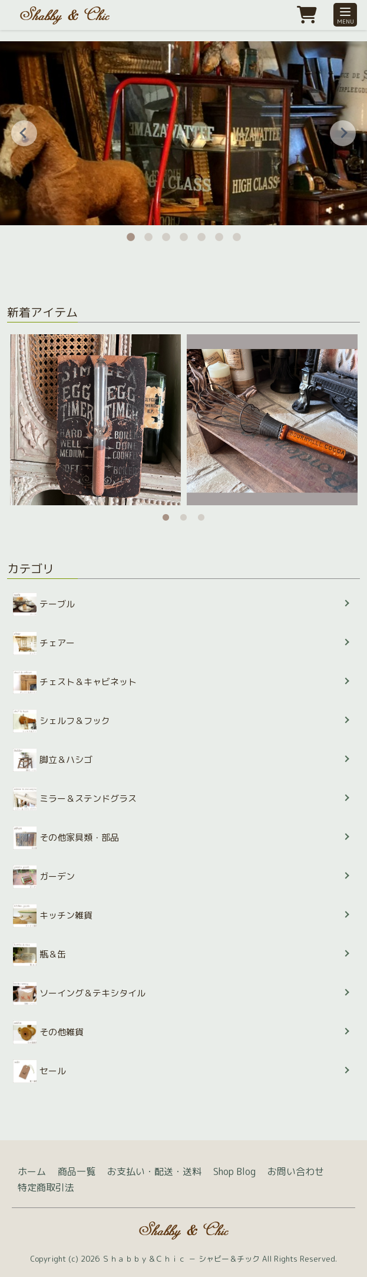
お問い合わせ (295, 1171)
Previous (24, 133)
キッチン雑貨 (52, 915)
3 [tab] (166, 234)
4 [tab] (184, 234)
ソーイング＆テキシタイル (79, 993)
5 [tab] (201, 234)
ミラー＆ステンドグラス (75, 799)
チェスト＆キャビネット (75, 682)
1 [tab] (131, 234)
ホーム (32, 1171)
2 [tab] (148, 234)
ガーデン (44, 876)
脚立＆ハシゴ (52, 760)
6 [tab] (219, 234)
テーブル (44, 604)
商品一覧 (76, 1171)
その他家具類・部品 (66, 838)
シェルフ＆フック (61, 721)
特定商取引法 (46, 1187)
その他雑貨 (48, 1032)
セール (39, 1071)
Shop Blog (234, 1171)
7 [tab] (237, 234)
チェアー (44, 643)
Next (343, 133)
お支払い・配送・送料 (154, 1171)
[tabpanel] (95, 419)
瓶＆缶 (39, 954)
